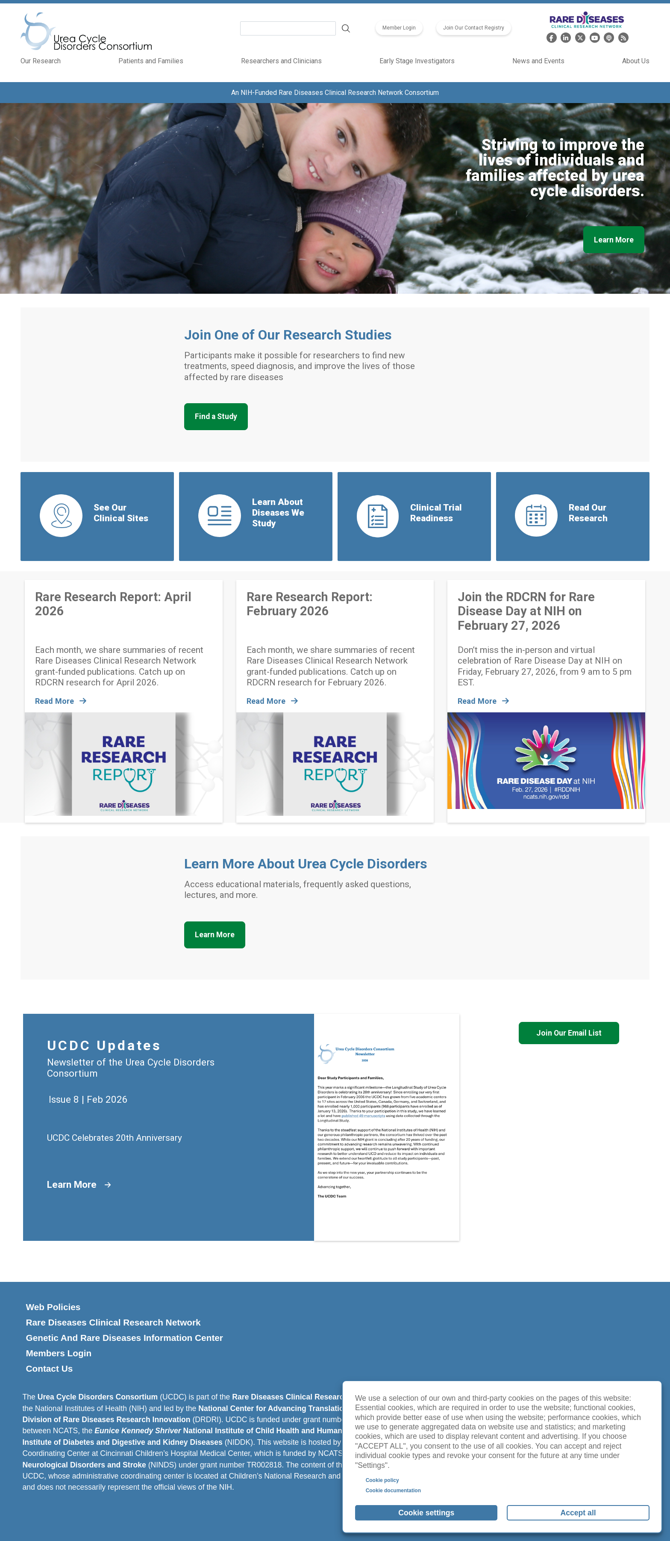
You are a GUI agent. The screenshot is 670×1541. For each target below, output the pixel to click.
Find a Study (216, 416)
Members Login (58, 1353)
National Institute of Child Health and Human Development (242, 1430)
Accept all (578, 1513)
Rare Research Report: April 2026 (113, 604)
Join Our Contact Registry (473, 28)
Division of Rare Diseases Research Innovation (106, 1419)
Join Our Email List (569, 1033)
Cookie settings (426, 1513)
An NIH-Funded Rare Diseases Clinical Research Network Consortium (335, 93)
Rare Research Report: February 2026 (310, 604)
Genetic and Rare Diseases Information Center (124, 1338)
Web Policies (53, 1307)
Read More (61, 701)
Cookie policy (382, 1480)
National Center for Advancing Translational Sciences (293, 1408)
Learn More (614, 240)
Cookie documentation (393, 1491)
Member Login (399, 28)
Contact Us (49, 1368)
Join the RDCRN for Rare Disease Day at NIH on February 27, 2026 (526, 611)
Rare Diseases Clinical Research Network (113, 1322)
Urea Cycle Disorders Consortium (98, 1397)
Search (346, 28)
